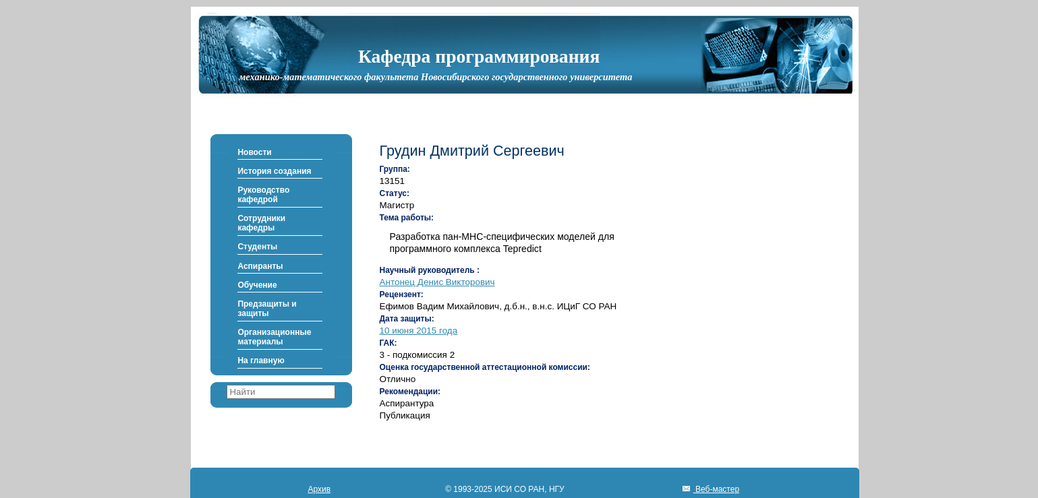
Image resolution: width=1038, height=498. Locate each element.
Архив (319, 489)
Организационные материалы (274, 337)
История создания (274, 171)
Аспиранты (260, 266)
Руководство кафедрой (263, 194)
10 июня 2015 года (419, 330)
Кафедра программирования (479, 56)
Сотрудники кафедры (261, 223)
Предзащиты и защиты (266, 308)
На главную (260, 360)
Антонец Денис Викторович (437, 282)
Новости (254, 152)
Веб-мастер (716, 489)
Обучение (257, 285)
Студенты (257, 246)
